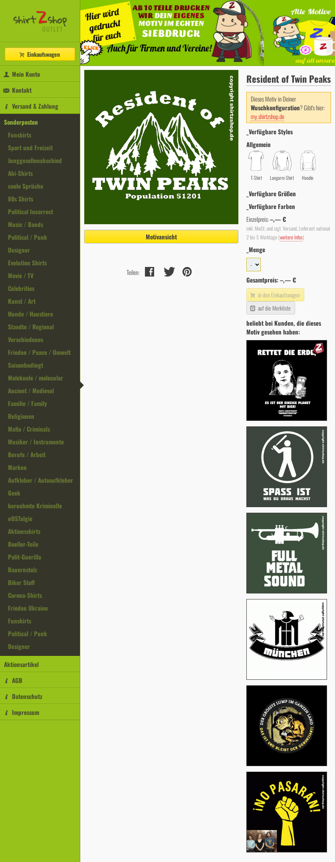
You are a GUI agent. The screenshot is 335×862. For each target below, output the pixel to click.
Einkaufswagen (39, 54)
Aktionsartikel (21, 664)
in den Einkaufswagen (274, 295)
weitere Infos (291, 237)
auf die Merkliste (270, 308)
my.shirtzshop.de (267, 116)
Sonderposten (21, 121)
